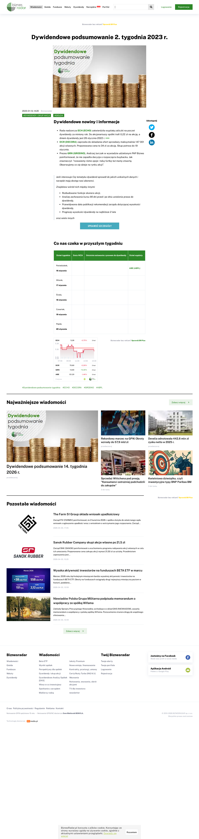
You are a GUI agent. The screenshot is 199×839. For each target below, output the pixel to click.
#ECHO (66, 387)
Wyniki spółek (45, 665)
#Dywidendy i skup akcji (36, 115)
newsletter (74, 693)
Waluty (67, 7)
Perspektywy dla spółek (50, 669)
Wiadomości (36, 7)
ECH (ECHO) (84, 130)
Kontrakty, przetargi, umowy (83, 669)
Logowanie (166, 7)
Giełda (47, 7)
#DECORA (77, 387)
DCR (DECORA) (68, 142)
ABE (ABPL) (134, 268)
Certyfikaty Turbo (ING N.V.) (82, 673)
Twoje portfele (108, 665)
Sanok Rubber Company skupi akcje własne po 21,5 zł (89, 542)
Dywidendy (78, 7)
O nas (9, 708)
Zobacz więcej (180, 402)
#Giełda (58, 115)
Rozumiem (132, 832)
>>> (107, 138)
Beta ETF (43, 661)
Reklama (50, 708)
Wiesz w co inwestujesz (50, 684)
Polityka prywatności (23, 708)
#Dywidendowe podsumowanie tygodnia (41, 387)
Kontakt (60, 708)
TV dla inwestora (77, 688)
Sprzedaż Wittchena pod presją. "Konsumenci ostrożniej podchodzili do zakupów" (123, 482)
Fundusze (57, 7)
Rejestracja (183, 7)
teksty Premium (77, 661)
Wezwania (74, 677)
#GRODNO (89, 387)
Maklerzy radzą (46, 693)
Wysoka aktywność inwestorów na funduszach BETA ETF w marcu (97, 570)
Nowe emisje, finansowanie (82, 665)
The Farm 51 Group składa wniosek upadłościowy (86, 514)
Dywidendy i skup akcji (50, 673)
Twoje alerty (107, 661)
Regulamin (40, 708)
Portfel (105, 7)
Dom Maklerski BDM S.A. (73, 713)
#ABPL (99, 387)
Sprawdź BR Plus (110, 24)
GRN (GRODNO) (76, 153)
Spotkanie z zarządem (49, 688)
